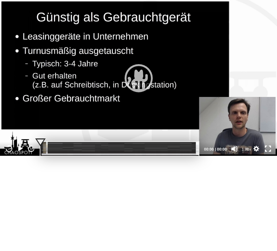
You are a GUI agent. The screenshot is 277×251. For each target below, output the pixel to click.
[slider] (119, 149)
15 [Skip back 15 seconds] (9, 149)
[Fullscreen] (267, 148)
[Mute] (234, 148)
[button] (138, 78)
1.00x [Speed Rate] (246, 149)
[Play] (20, 148)
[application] (138, 78)
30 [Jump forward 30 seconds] (31, 149)
